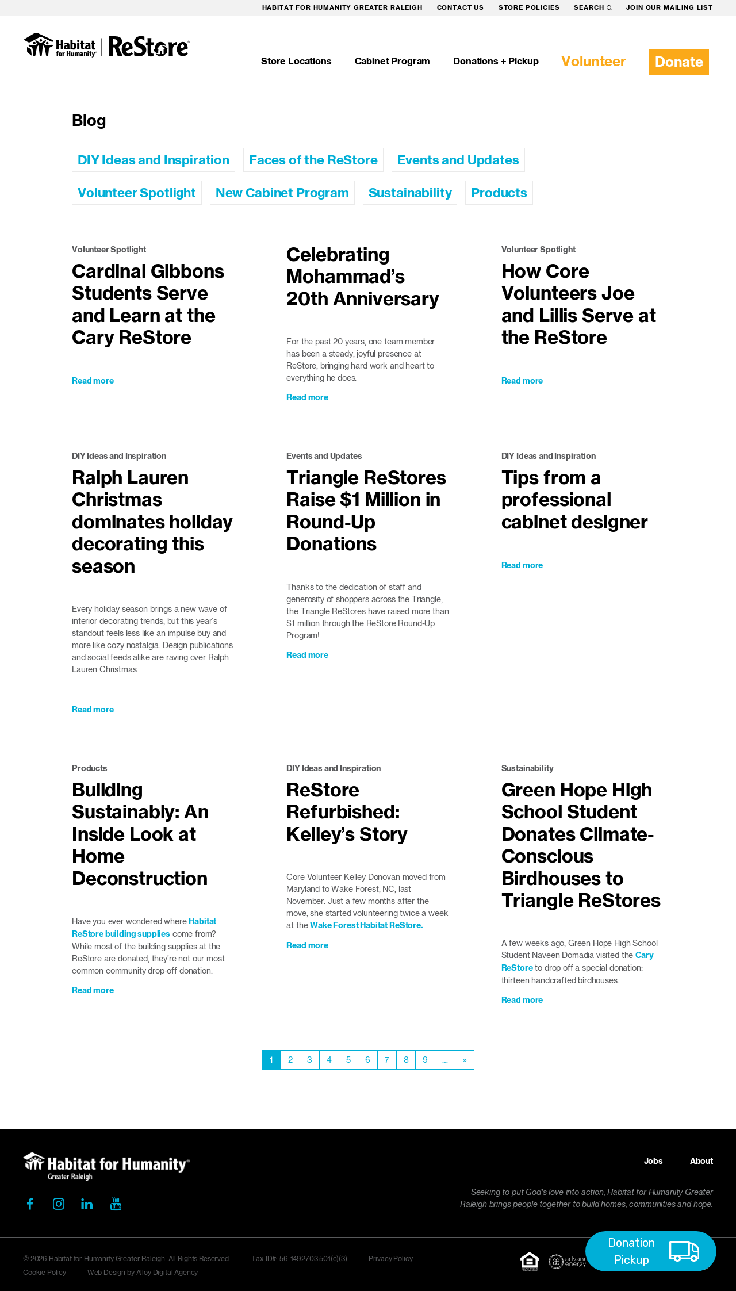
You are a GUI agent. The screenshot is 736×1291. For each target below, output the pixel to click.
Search (593, 7)
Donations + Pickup (495, 61)
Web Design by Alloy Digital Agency (142, 1272)
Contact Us (460, 7)
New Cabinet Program (282, 193)
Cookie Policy (44, 1272)
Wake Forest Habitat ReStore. (366, 925)
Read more (93, 381)
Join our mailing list (669, 7)
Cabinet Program (393, 61)
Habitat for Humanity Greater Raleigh (342, 7)
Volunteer (593, 61)
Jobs (653, 1161)
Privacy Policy (391, 1258)
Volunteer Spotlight (137, 193)
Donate (679, 61)
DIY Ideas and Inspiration (153, 160)
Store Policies (529, 7)
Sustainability (410, 193)
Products (499, 193)
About (701, 1161)
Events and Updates (458, 160)
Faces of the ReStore (313, 160)
